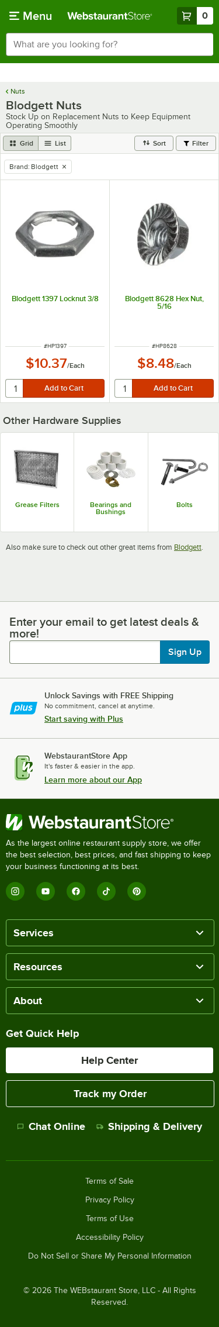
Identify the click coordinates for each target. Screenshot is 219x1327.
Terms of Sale (109, 1181)
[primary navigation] (30, 16)
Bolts (184, 504)
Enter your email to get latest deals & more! (104, 627)
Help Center (109, 1060)
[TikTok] (106, 891)
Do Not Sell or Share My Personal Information (110, 1256)
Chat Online (51, 1126)
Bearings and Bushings (110, 508)
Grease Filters (37, 504)
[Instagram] (15, 891)
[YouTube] (45, 891)
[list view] (55, 143)
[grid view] (21, 143)
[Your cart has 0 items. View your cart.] (195, 16)
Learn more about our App (93, 779)
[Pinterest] (136, 891)
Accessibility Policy (110, 1237)
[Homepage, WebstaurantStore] (109, 15)
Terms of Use (110, 1219)
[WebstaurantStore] (109, 822)
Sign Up (184, 652)
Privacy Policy (109, 1200)
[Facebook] (76, 891)
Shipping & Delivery (149, 1126)
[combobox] (109, 44)
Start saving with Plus (83, 718)
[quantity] (15, 388)
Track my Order (110, 1093)
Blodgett (187, 547)
